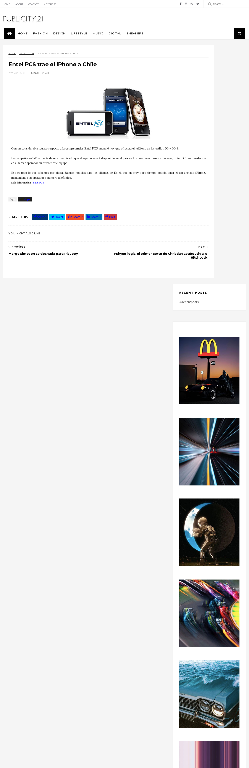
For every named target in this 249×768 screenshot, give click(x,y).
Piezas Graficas (98, 711)
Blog (10, 719)
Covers (93, 699)
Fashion (36, 39)
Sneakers (130, 39)
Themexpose (22, 762)
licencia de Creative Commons (55, 719)
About (16, 4)
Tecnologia (23, 62)
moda (125, 705)
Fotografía (95, 705)
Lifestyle (75, 39)
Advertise (47, 4)
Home (3, 4)
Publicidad (119, 711)
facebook (209, 629)
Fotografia (140, 699)
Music (94, 39)
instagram (209, 638)
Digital (111, 39)
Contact (31, 4)
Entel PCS (33, 195)
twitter (209, 647)
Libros (111, 705)
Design (55, 39)
